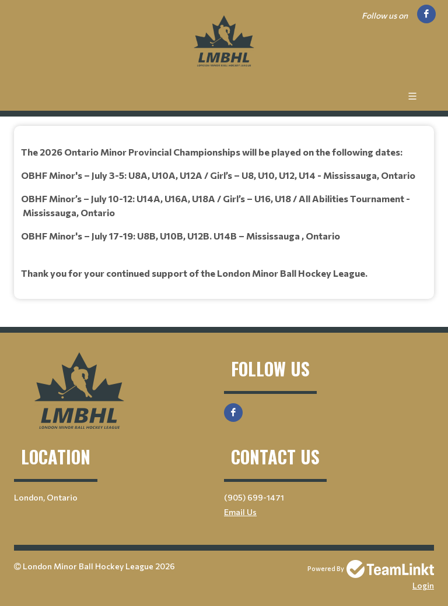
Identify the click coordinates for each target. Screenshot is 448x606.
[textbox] (224, 212)
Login (423, 585)
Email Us (240, 512)
